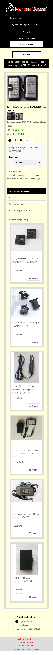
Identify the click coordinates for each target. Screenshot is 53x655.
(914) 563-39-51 (30, 24)
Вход (21, 38)
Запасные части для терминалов (34, 61)
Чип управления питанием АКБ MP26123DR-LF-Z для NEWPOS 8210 (25, 262)
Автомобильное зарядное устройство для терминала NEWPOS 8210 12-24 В (23, 391)
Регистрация (31, 38)
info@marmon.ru (26, 628)
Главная (9, 61)
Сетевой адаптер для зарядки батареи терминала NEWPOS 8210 (25, 455)
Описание (13, 197)
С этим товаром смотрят (19, 210)
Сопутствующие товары (19, 191)
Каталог (17, 61)
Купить (33, 278)
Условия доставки (17, 203)
